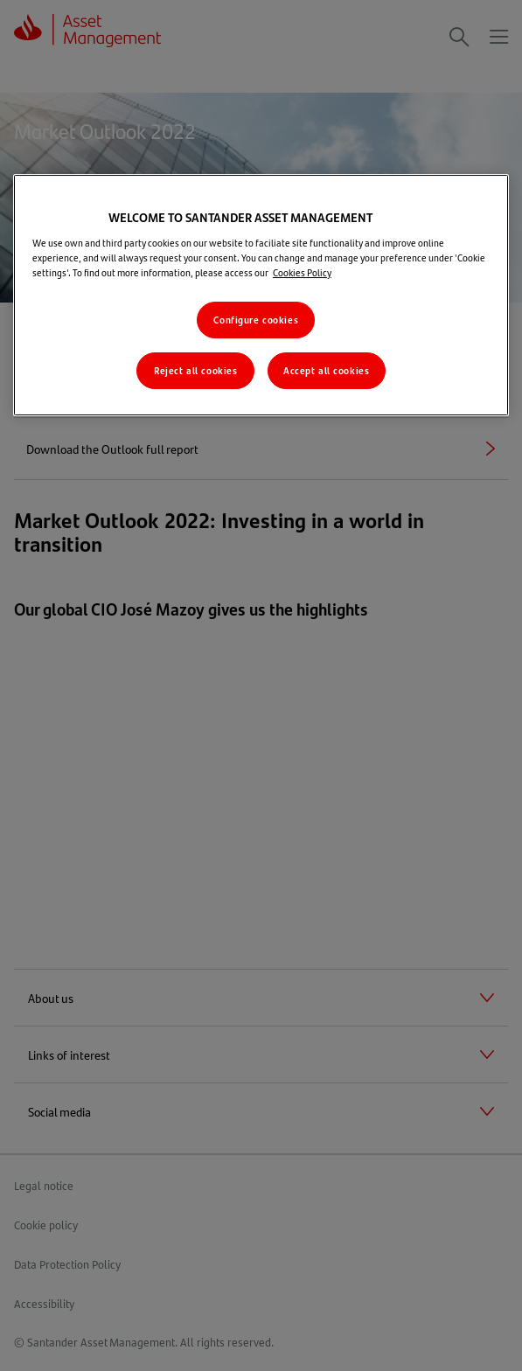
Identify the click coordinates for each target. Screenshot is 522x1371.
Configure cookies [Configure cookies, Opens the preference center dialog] (255, 319)
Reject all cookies (195, 370)
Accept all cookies (326, 370)
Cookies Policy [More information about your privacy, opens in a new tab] (302, 272)
